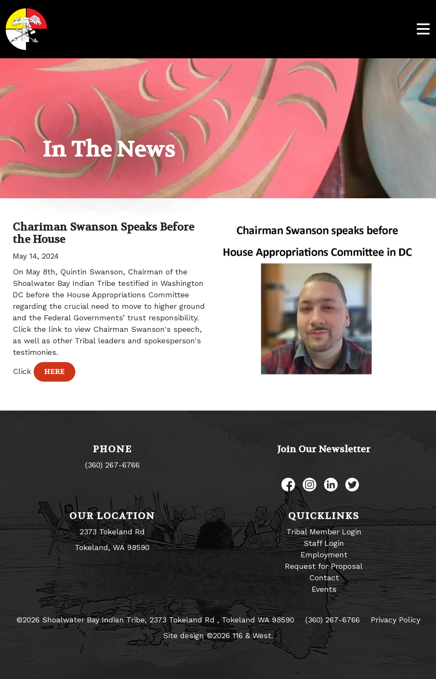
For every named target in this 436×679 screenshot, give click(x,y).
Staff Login (324, 543)
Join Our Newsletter (323, 449)
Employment (324, 554)
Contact (324, 577)
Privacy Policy (395, 619)
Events (324, 589)
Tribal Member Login (324, 531)
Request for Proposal (324, 566)
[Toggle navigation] (423, 29)
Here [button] (54, 371)
